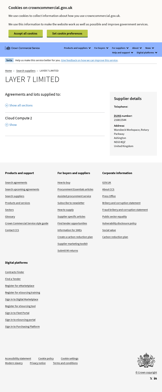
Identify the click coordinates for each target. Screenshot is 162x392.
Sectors (9, 209)
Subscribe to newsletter (71, 202)
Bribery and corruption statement (121, 202)
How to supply (66, 209)
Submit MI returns (68, 250)
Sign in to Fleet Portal (17, 312)
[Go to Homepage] (146, 361)
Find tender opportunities (72, 223)
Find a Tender (13, 278)
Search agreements (16, 182)
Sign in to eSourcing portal (20, 319)
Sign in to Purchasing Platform (22, 326)
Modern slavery (14, 363)
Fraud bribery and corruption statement (125, 209)
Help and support (122, 52)
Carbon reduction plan (115, 236)
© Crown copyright (146, 372)
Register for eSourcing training (22, 292)
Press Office (109, 196)
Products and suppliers (77, 47)
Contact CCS (12, 230)
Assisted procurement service (74, 196)
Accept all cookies (25, 33)
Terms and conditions (65, 363)
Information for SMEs (70, 230)
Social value (109, 230)
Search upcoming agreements (22, 189)
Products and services (17, 202)
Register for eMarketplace (19, 285)
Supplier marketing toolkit (73, 243)
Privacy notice (38, 363)
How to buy (64, 182)
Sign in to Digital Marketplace (21, 299)
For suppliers (120, 47)
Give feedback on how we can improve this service (89, 60)
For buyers (101, 47)
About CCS (108, 189)
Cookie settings (69, 358)
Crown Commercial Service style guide (26, 223)
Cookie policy (46, 358)
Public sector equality (114, 216)
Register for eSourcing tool (20, 306)
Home (8, 70)
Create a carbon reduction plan (75, 236)
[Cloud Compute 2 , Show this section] (55, 122)
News (149, 47)
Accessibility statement (18, 358)
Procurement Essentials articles (75, 189)
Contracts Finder (14, 272)
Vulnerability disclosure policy (119, 223)
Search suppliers (25, 70)
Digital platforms (147, 52)
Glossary (10, 216)
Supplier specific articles (71, 216)
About (136, 47)
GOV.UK (106, 182)
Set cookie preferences (67, 33)
